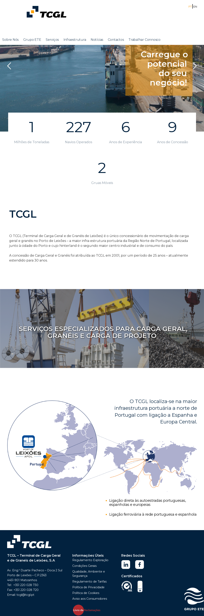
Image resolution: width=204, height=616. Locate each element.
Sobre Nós (10, 40)
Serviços (52, 40)
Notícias (97, 40)
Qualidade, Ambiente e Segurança (88, 574)
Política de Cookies (85, 593)
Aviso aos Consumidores (89, 598)
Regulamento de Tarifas (89, 581)
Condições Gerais (84, 566)
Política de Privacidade (88, 587)
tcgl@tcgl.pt (25, 595)
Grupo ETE (32, 40)
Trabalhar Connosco (144, 40)
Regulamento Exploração (90, 560)
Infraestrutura (75, 40)
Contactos (116, 40)
